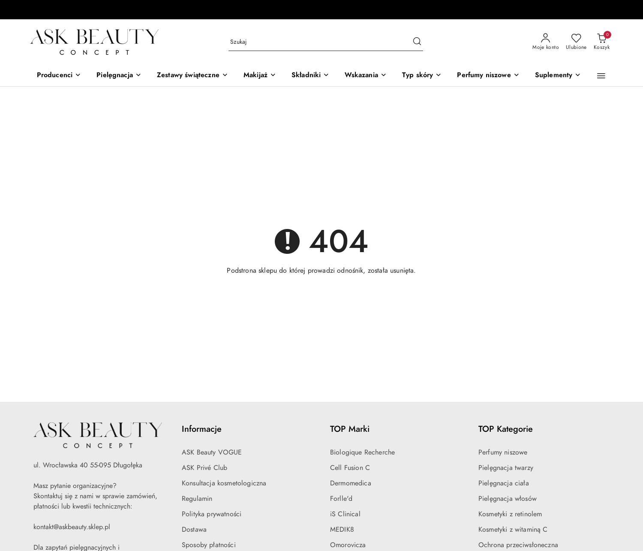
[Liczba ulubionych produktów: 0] (576, 42)
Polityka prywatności (211, 514)
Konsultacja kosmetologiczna (224, 483)
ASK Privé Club (204, 468)
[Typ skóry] (422, 76)
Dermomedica (350, 483)
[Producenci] (59, 76)
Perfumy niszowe (502, 452)
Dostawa (194, 529)
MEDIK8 (342, 529)
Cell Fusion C (350, 468)
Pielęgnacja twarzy (505, 468)
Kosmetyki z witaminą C (513, 529)
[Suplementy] (558, 76)
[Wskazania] (365, 76)
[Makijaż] (259, 76)
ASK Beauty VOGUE (212, 452)
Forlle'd (341, 498)
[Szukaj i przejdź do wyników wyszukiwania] (417, 42)
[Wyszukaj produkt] (325, 42)
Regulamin (197, 498)
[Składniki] (310, 76)
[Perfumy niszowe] (488, 76)
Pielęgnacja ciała (503, 483)
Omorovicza (348, 545)
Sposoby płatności (209, 545)
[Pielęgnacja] (119, 76)
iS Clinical (345, 514)
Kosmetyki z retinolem (510, 514)
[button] (601, 76)
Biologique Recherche (362, 452)
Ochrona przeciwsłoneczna (518, 545)
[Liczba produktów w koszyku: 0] (601, 42)
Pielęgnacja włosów (507, 498)
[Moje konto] (545, 42)
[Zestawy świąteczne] (192, 76)
